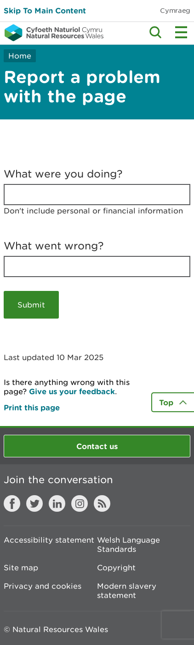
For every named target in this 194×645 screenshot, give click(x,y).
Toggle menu (181, 32)
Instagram (79, 503)
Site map (21, 567)
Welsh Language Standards (128, 544)
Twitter (34, 503)
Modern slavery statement (126, 590)
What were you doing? (63, 173)
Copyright (116, 567)
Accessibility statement (49, 539)
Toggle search (155, 32)
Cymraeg (175, 10)
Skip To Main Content (45, 10)
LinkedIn (57, 503)
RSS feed (102, 503)
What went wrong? (54, 245)
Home (19, 55)
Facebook (12, 503)
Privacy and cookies (42, 586)
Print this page (32, 407)
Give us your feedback (72, 391)
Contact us (97, 446)
